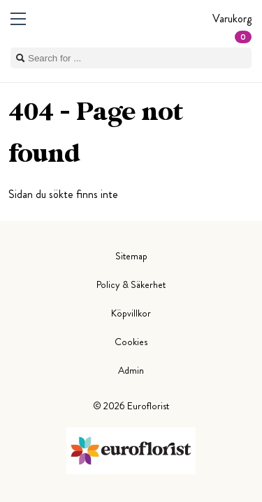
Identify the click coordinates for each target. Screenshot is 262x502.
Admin (131, 370)
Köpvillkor (131, 313)
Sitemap (131, 256)
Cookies (131, 342)
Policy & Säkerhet (131, 284)
